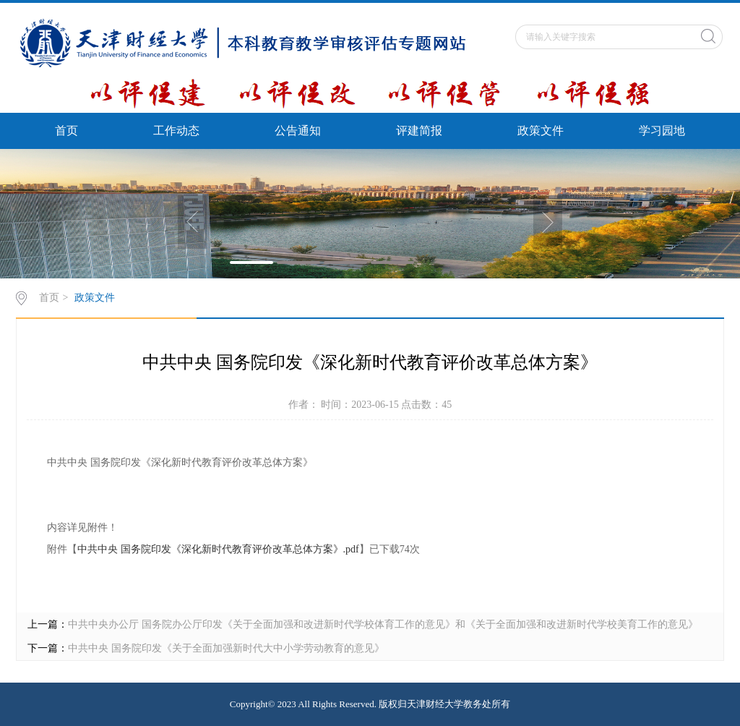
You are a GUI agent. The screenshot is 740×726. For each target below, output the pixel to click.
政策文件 (540, 130)
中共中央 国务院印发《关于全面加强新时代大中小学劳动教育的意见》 (226, 648)
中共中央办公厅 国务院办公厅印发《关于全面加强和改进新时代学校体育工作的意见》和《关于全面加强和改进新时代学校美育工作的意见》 (383, 624)
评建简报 (419, 130)
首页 (66, 130)
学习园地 (662, 130)
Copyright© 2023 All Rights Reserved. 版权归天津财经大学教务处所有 (370, 704)
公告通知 (298, 130)
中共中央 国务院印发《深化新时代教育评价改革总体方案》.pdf (218, 549)
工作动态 (176, 130)
